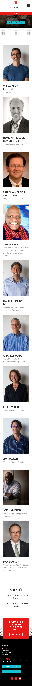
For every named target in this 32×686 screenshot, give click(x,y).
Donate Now (16, 13)
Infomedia (6, 684)
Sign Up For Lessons (11, 666)
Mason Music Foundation (5, 644)
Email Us (5, 654)
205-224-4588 (7, 652)
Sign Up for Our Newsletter (11, 671)
